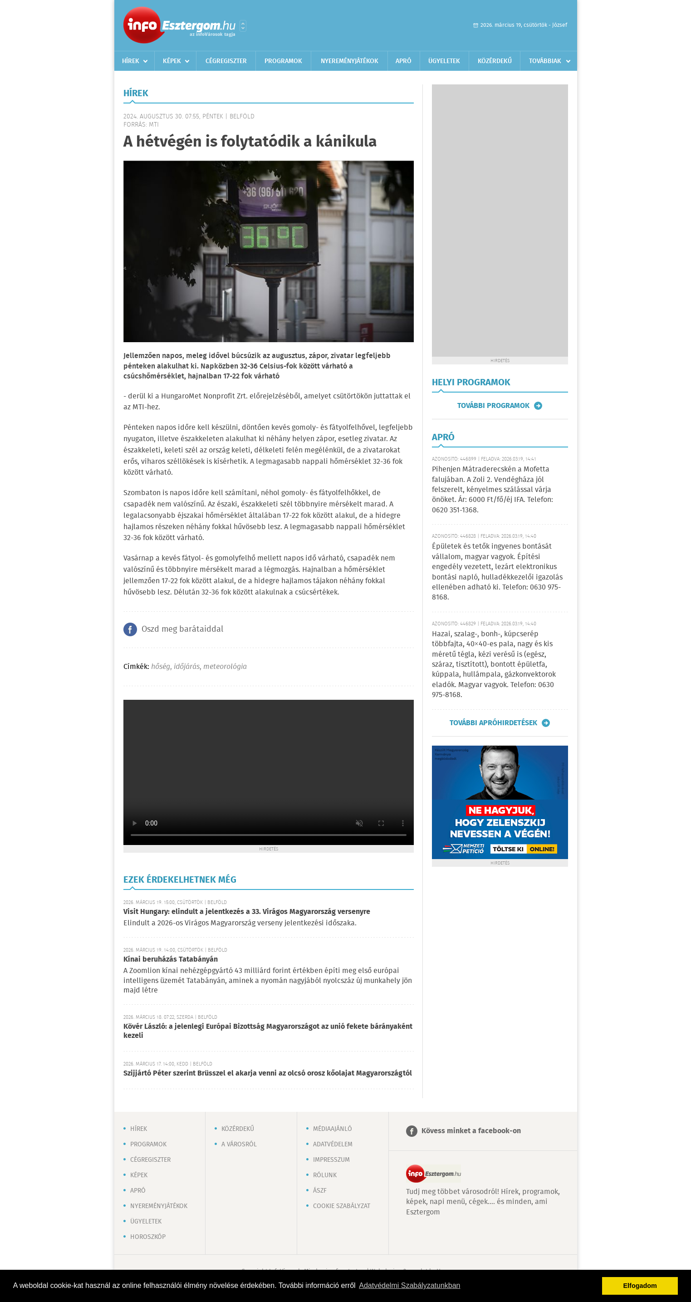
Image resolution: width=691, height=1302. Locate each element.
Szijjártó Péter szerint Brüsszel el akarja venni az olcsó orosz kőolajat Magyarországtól (267, 1073)
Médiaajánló (332, 1129)
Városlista (243, 26)
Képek (172, 61)
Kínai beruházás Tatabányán (170, 959)
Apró (404, 61)
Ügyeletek (444, 61)
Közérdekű (495, 61)
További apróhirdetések (493, 723)
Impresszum (331, 1160)
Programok (283, 61)
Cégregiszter (226, 61)
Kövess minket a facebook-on (471, 1131)
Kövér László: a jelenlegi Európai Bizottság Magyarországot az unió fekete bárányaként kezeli (267, 1031)
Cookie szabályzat (341, 1206)
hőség (160, 667)
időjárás (187, 667)
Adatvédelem (333, 1145)
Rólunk (325, 1175)
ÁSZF (320, 1191)
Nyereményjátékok (349, 61)
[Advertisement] (500, 220)
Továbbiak (545, 61)
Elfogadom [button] (640, 1285)
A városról (239, 1145)
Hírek (130, 61)
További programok (493, 406)
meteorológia (225, 667)
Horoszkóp (148, 1237)
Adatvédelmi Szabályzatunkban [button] (409, 1285)
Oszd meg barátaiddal (182, 629)
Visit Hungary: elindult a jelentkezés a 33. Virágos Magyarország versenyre (246, 912)
